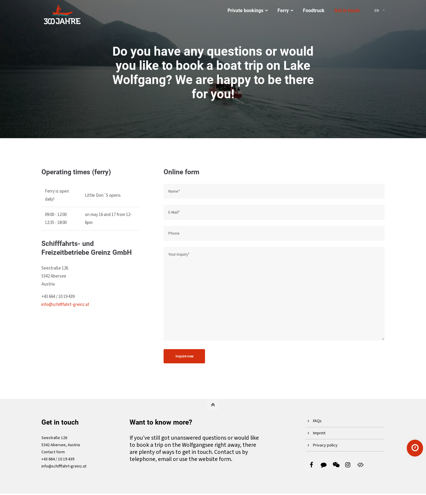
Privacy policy (325, 445)
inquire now (184, 356)
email (165, 459)
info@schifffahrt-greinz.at (65, 304)
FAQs (317, 421)
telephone (142, 459)
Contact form (53, 452)
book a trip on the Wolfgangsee (174, 445)
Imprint (319, 433)
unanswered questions (198, 438)
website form (215, 459)
